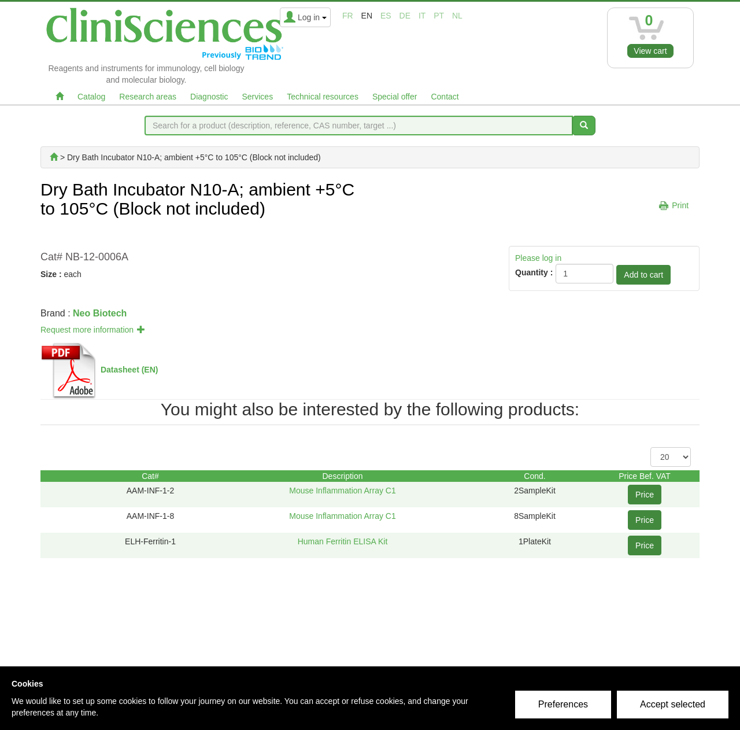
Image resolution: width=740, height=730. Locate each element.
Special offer (394, 96)
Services (257, 96)
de (404, 15)
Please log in (538, 258)
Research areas (147, 96)
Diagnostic (209, 96)
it (422, 15)
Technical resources (322, 96)
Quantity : (534, 272)
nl (457, 15)
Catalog (91, 96)
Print (680, 205)
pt (439, 15)
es (385, 15)
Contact (444, 96)
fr (347, 15)
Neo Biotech (100, 313)
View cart (650, 51)
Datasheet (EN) (129, 369)
